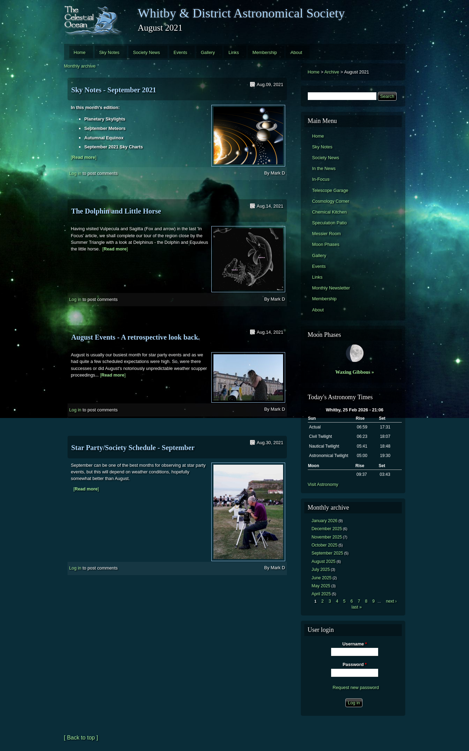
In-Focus (320, 179)
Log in (75, 173)
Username (354, 644)
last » (356, 607)
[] (83, 157)
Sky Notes (109, 52)
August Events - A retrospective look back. (135, 337)
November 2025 (327, 537)
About (296, 52)
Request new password (356, 687)
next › (391, 601)
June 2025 (321, 577)
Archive (332, 72)
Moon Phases (325, 244)
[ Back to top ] (81, 738)
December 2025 (327, 528)
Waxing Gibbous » (354, 372)
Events (180, 52)
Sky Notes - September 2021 (113, 90)
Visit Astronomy (323, 484)
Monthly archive (80, 66)
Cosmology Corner (330, 201)
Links (233, 52)
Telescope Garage (330, 190)
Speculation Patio (329, 222)
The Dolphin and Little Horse (116, 211)
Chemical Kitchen (329, 212)
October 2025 (324, 545)
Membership (264, 52)
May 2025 (321, 585)
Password (355, 664)
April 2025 (321, 593)
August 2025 (324, 561)
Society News (146, 52)
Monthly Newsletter (331, 288)
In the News (324, 168)
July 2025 (321, 569)
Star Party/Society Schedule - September (133, 447)
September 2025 (327, 553)
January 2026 (324, 520)
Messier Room (326, 233)
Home (80, 52)
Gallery (208, 52)
